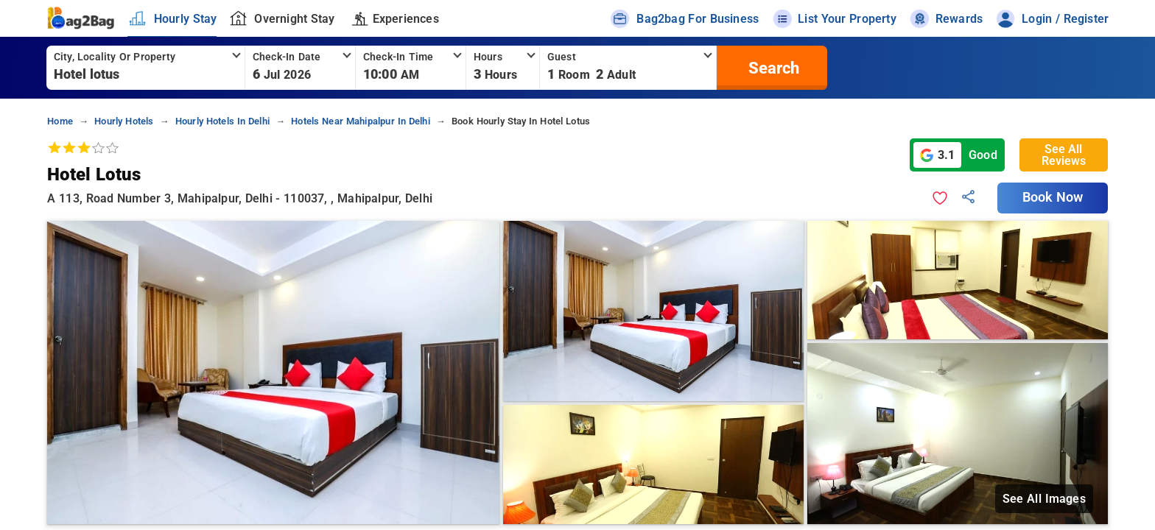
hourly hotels (123, 121)
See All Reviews (1064, 155)
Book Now (1052, 197)
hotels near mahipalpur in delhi (360, 121)
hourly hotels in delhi (222, 121)
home (60, 121)
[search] (772, 68)
